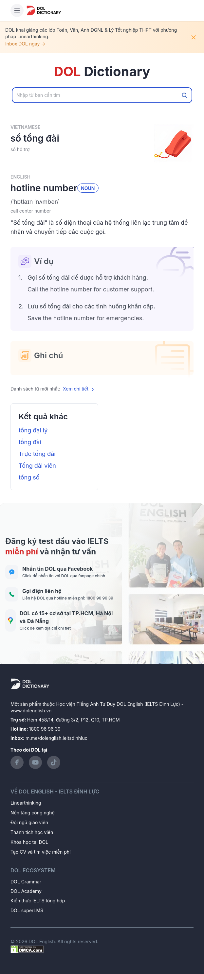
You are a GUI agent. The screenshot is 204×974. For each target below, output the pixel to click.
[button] (102, 201)
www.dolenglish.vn (30, 710)
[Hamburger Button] (17, 10)
